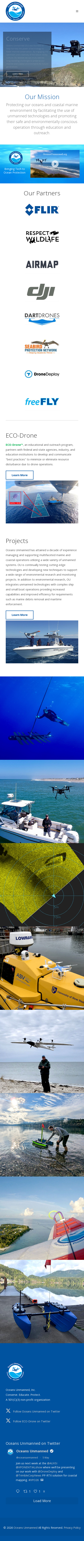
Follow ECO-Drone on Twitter (31, 1421)
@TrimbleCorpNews (28, 1475)
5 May (46, 1457)
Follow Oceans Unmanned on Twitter (36, 1411)
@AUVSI (52, 1463)
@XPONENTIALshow (29, 1467)
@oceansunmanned (27, 1457)
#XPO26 (34, 1480)
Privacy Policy (72, 1527)
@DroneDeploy (47, 1471)
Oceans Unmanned (32, 1451)
